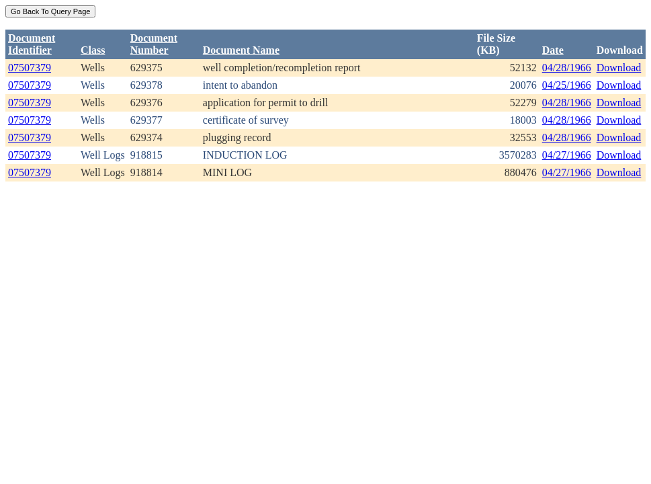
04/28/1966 (566, 67)
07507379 (29, 67)
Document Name (241, 50)
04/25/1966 (566, 85)
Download (619, 67)
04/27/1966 (566, 155)
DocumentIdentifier (31, 44)
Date (553, 50)
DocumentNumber (153, 44)
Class (93, 50)
